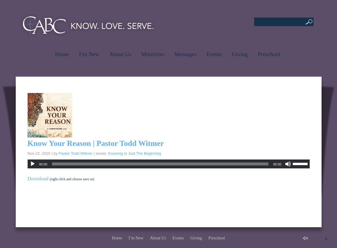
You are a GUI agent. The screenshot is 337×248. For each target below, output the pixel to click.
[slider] (160, 163)
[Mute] (288, 164)
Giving (240, 54)
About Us (120, 54)
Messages (185, 54)
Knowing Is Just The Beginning (134, 153)
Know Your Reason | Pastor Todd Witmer (96, 143)
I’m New (89, 54)
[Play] (33, 164)
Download (38, 178)
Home (62, 54)
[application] (169, 163)
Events (214, 54)
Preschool (269, 54)
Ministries (152, 54)
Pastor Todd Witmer (76, 153)
